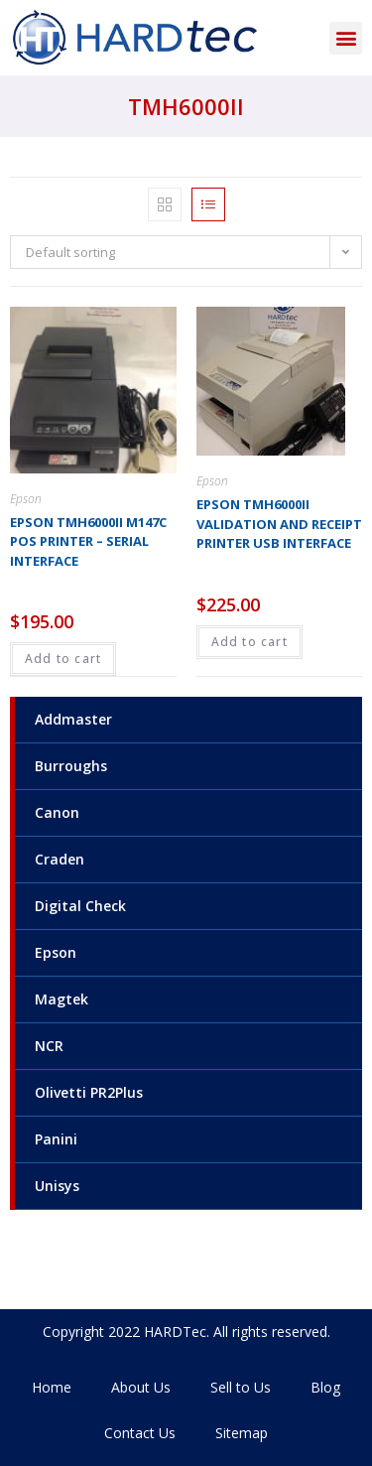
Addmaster (73, 719)
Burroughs (71, 765)
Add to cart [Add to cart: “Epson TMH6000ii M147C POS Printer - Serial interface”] (63, 658)
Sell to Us (240, 1387)
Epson (55, 952)
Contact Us (140, 1432)
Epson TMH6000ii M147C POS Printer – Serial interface (88, 541)
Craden (59, 859)
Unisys (57, 1185)
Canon (57, 812)
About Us (141, 1387)
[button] (345, 38)
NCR (49, 1045)
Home (51, 1387)
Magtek (61, 999)
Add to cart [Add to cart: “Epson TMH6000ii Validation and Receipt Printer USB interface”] (249, 641)
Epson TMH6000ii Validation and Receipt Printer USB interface (279, 523)
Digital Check (80, 905)
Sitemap (241, 1432)
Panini (56, 1139)
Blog (325, 1387)
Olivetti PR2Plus (89, 1092)
